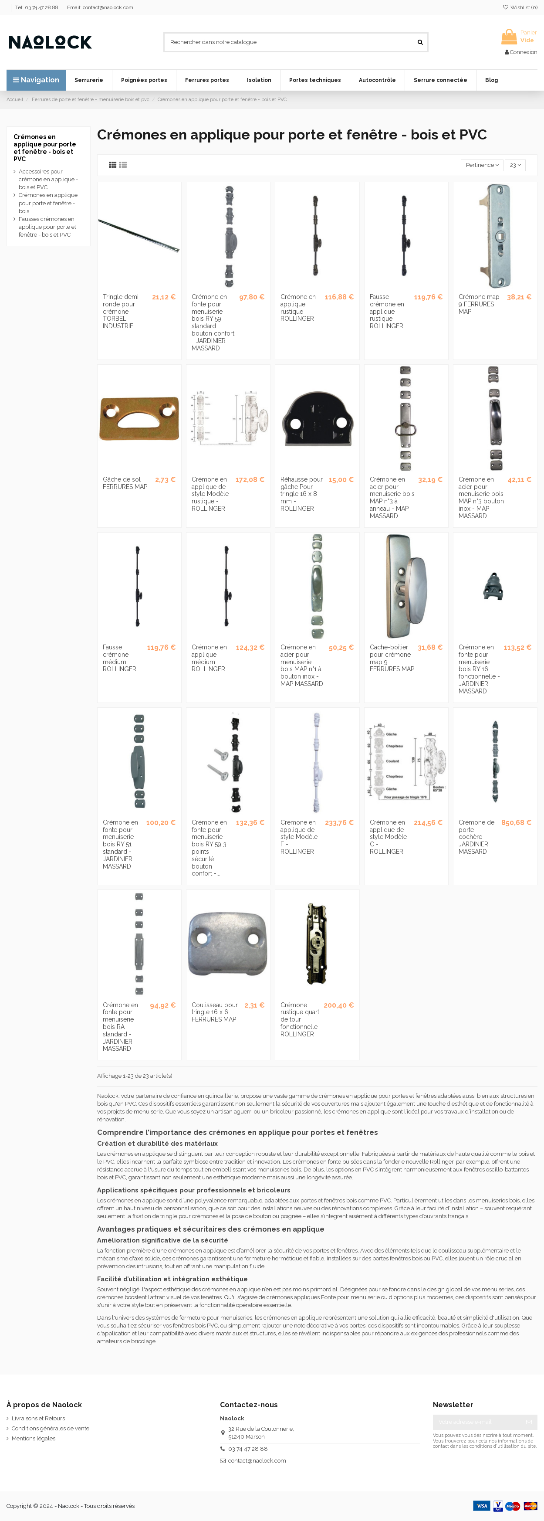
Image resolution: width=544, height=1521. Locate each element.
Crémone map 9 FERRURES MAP (479, 304)
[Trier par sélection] (482, 165)
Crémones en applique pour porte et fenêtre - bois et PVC (45, 147)
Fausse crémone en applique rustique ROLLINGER (387, 311)
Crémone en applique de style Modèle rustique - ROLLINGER (210, 494)
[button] (89, 80)
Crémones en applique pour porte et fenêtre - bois (48, 203)
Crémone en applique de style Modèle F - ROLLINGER (299, 837)
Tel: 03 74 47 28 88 (37, 7)
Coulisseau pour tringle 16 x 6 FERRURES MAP (215, 1012)
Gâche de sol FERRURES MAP (125, 483)
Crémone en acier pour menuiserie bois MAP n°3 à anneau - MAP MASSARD (392, 497)
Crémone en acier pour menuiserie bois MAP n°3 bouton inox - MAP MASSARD (481, 497)
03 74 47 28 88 (248, 1449)
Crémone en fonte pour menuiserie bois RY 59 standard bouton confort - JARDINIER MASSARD (213, 322)
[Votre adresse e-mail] (476, 1422)
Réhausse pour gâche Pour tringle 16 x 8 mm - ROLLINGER (301, 494)
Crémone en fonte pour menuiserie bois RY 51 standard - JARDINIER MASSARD (120, 844)
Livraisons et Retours (38, 1418)
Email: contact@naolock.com (100, 7)
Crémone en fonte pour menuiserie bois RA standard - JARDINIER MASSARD (120, 1027)
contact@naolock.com (257, 1460)
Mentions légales (33, 1438)
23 (515, 165)
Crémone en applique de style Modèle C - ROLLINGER (388, 837)
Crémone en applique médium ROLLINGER (209, 658)
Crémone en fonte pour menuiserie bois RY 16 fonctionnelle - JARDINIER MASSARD (479, 669)
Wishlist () (520, 7)
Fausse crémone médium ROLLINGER (119, 658)
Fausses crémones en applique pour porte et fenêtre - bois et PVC (47, 227)
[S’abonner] (528, 1422)
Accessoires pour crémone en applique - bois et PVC (48, 179)
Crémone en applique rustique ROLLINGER (298, 307)
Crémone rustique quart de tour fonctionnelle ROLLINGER (299, 1020)
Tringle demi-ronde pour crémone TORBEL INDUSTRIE (122, 311)
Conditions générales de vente (50, 1428)
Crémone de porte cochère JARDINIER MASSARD (476, 837)
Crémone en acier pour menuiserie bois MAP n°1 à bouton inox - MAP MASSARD (301, 665)
